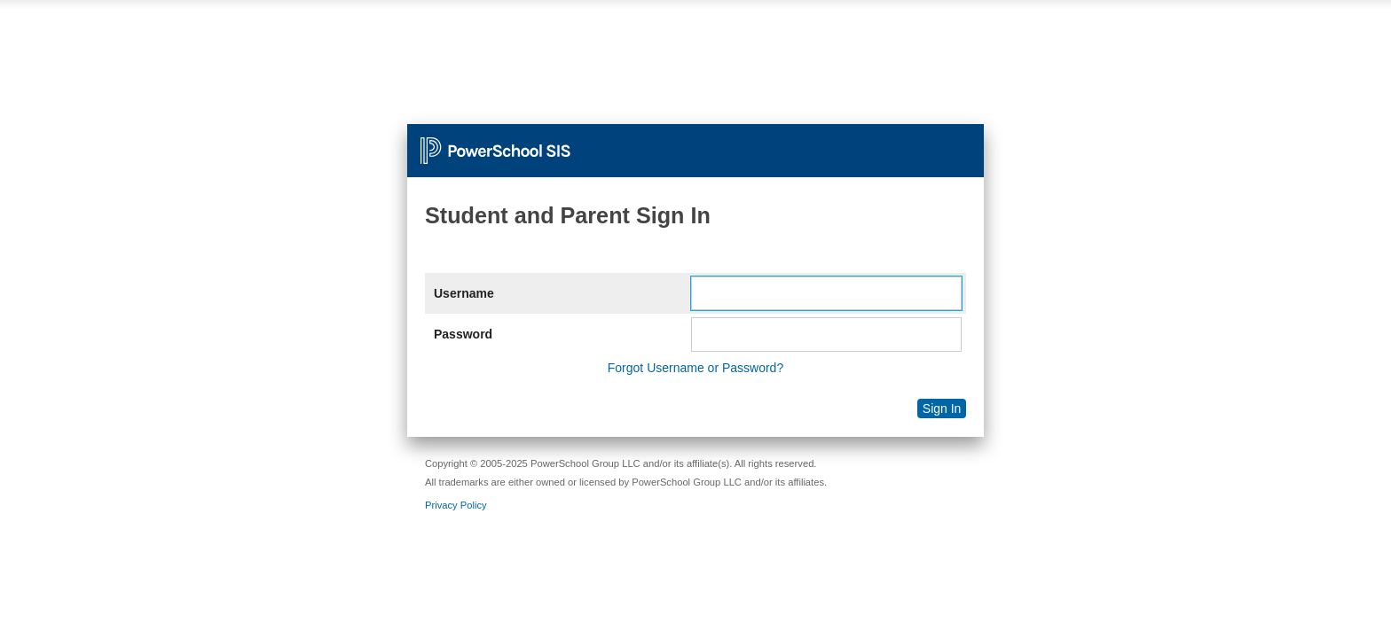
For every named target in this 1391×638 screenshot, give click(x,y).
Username (464, 293)
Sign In (942, 408)
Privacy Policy (456, 505)
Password (463, 334)
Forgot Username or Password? (695, 368)
